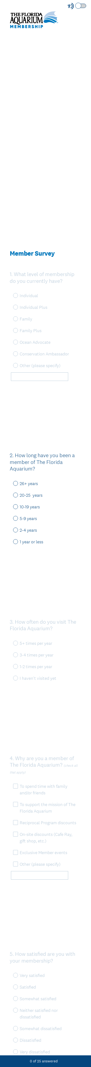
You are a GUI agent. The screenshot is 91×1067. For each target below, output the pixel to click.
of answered (44, 1061)
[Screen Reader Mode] (77, 6)
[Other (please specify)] (39, 378)
